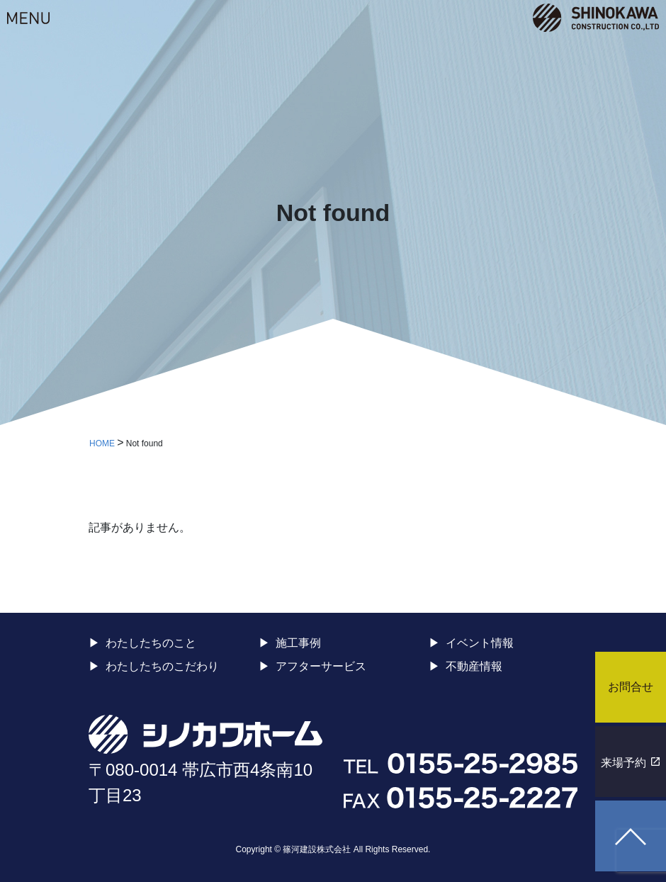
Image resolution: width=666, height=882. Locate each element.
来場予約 (623, 763)
